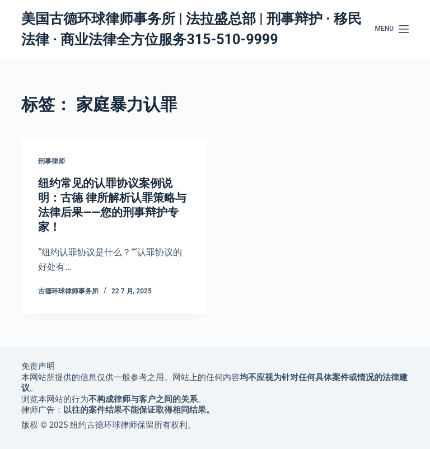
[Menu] (392, 29)
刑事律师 (51, 161)
